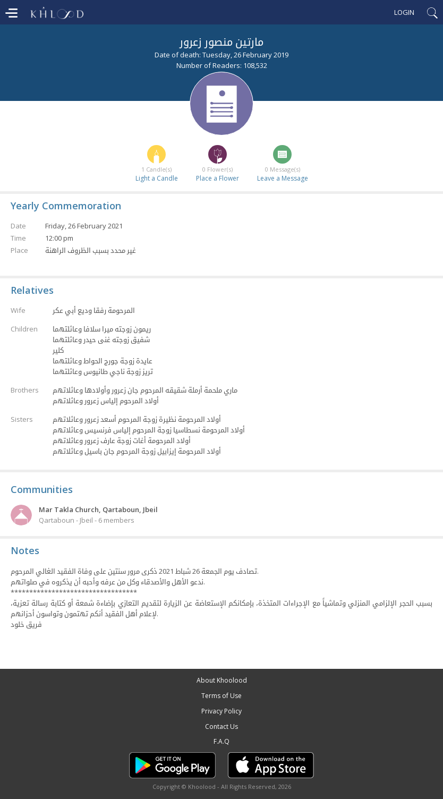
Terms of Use (221, 695)
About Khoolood (222, 680)
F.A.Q (221, 741)
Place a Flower (217, 178)
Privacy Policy (221, 711)
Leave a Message (282, 178)
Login (404, 12)
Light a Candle (156, 178)
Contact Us (221, 726)
